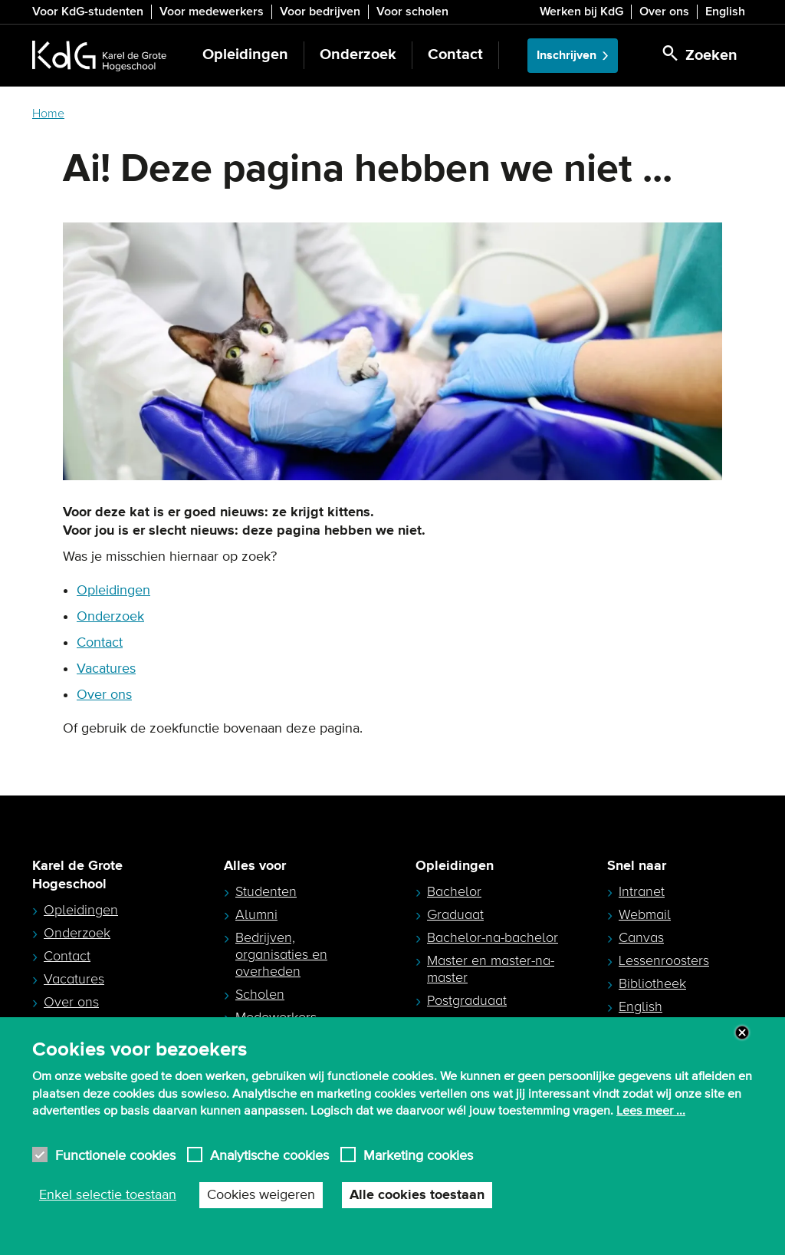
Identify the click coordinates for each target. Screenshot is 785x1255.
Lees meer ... (650, 1110)
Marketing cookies (418, 1155)
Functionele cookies (115, 1155)
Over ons (664, 11)
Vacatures (106, 668)
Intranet (642, 891)
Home (48, 113)
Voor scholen (412, 11)
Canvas (641, 937)
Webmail (645, 914)
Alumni (256, 914)
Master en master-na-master (490, 969)
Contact (455, 54)
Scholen (259, 994)
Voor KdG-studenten (87, 11)
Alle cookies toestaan (417, 1195)
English (725, 11)
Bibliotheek (652, 983)
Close (742, 1032)
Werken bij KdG (581, 11)
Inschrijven (566, 56)
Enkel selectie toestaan (107, 1195)
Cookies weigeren (261, 1195)
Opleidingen (245, 54)
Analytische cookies (269, 1155)
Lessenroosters (664, 960)
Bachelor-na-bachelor (492, 937)
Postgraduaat (467, 1000)
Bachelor (454, 891)
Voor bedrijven (320, 11)
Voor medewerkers (211, 11)
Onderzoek (358, 54)
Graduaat (455, 914)
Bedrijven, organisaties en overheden (281, 954)
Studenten (266, 891)
